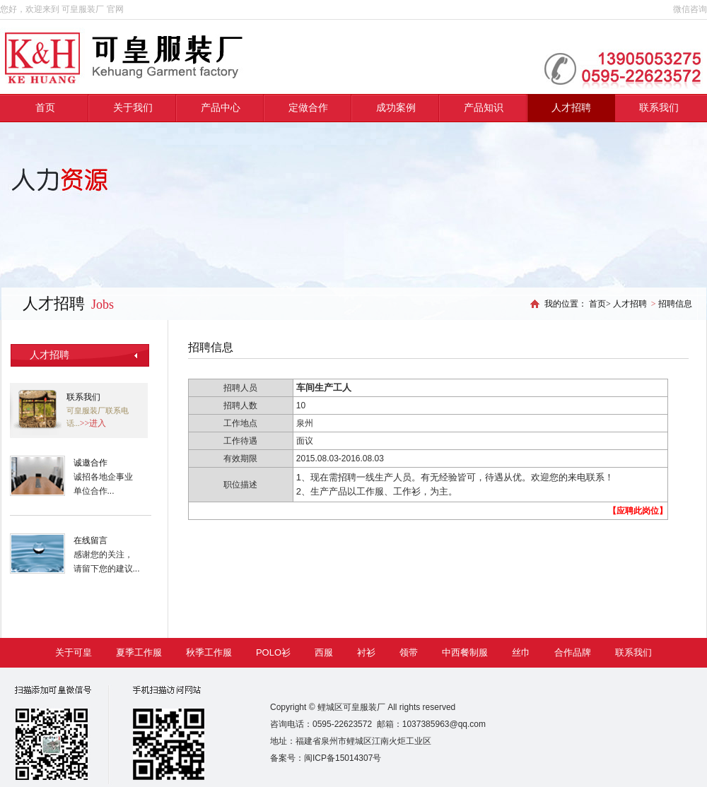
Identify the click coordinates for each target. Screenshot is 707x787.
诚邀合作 (90, 463)
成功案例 (396, 107)
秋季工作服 (209, 652)
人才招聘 (571, 107)
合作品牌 (572, 652)
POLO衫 (273, 652)
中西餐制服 (465, 652)
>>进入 (93, 423)
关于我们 (133, 107)
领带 (408, 652)
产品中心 (220, 107)
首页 (45, 107)
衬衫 (366, 652)
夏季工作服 (139, 652)
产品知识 (483, 107)
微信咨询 (690, 9)
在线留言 (90, 540)
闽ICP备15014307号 (342, 758)
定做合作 (308, 107)
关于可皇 (73, 652)
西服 (324, 652)
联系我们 (659, 107)
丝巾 (521, 652)
